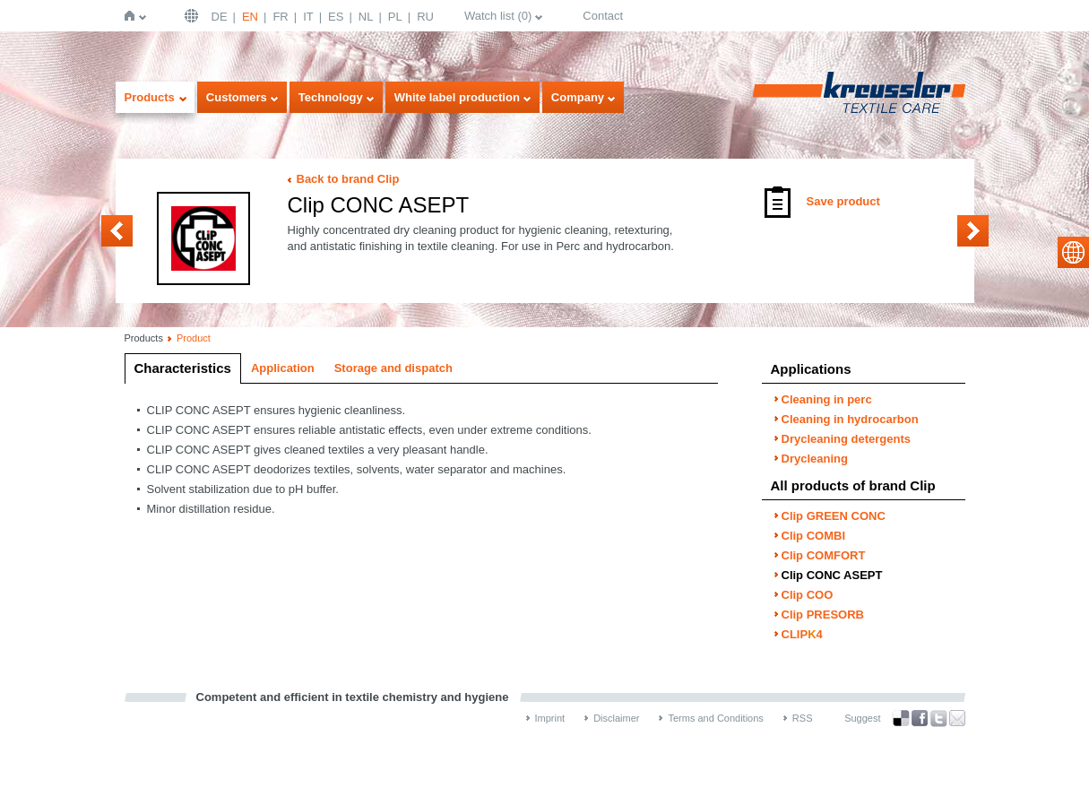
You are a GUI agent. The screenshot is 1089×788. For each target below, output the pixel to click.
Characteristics (182, 368)
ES (335, 16)
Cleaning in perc (827, 399)
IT (308, 16)
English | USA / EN (194, 15)
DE (220, 16)
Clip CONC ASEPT (832, 575)
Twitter (938, 718)
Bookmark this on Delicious (901, 718)
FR (280, 16)
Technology (330, 97)
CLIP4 (802, 634)
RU (425, 16)
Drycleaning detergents (847, 439)
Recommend (957, 718)
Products (150, 97)
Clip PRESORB (823, 614)
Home (133, 15)
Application (283, 368)
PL (395, 16)
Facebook (920, 718)
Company (577, 97)
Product (194, 338)
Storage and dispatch (393, 368)
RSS (802, 718)
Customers (236, 97)
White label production (457, 97)
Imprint (550, 718)
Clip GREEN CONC (834, 516)
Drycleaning (815, 458)
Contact (603, 15)
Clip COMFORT (117, 231)
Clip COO (973, 231)
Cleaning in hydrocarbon (850, 419)
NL (366, 16)
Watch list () (498, 15)
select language (1073, 252)
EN (250, 16)
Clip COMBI (814, 535)
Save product (843, 201)
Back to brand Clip (348, 179)
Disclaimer (616, 718)
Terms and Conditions (715, 718)
